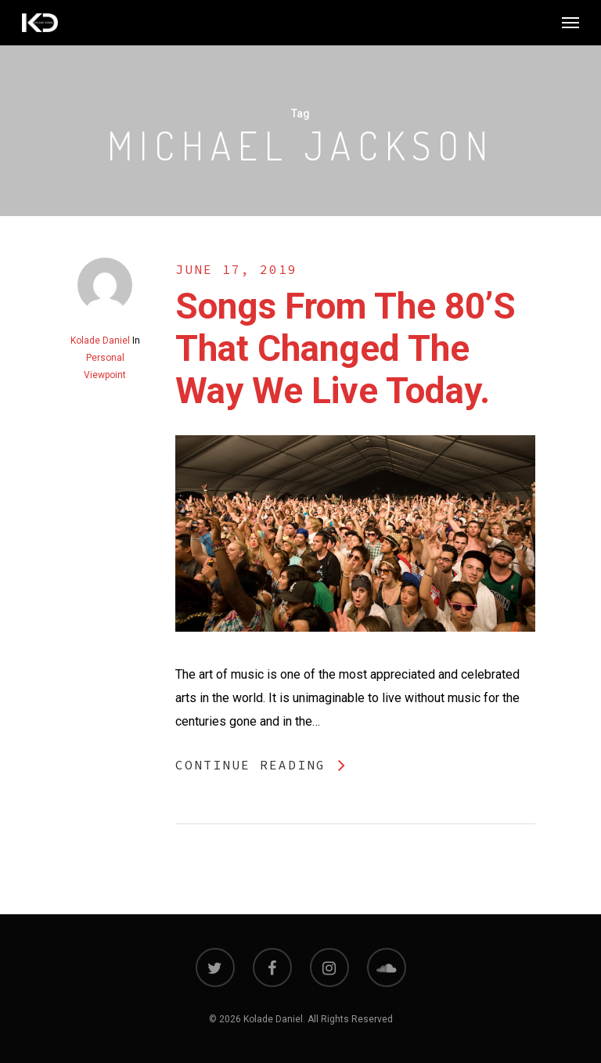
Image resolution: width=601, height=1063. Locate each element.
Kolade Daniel (100, 340)
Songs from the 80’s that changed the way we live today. (345, 348)
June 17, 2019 (236, 269)
